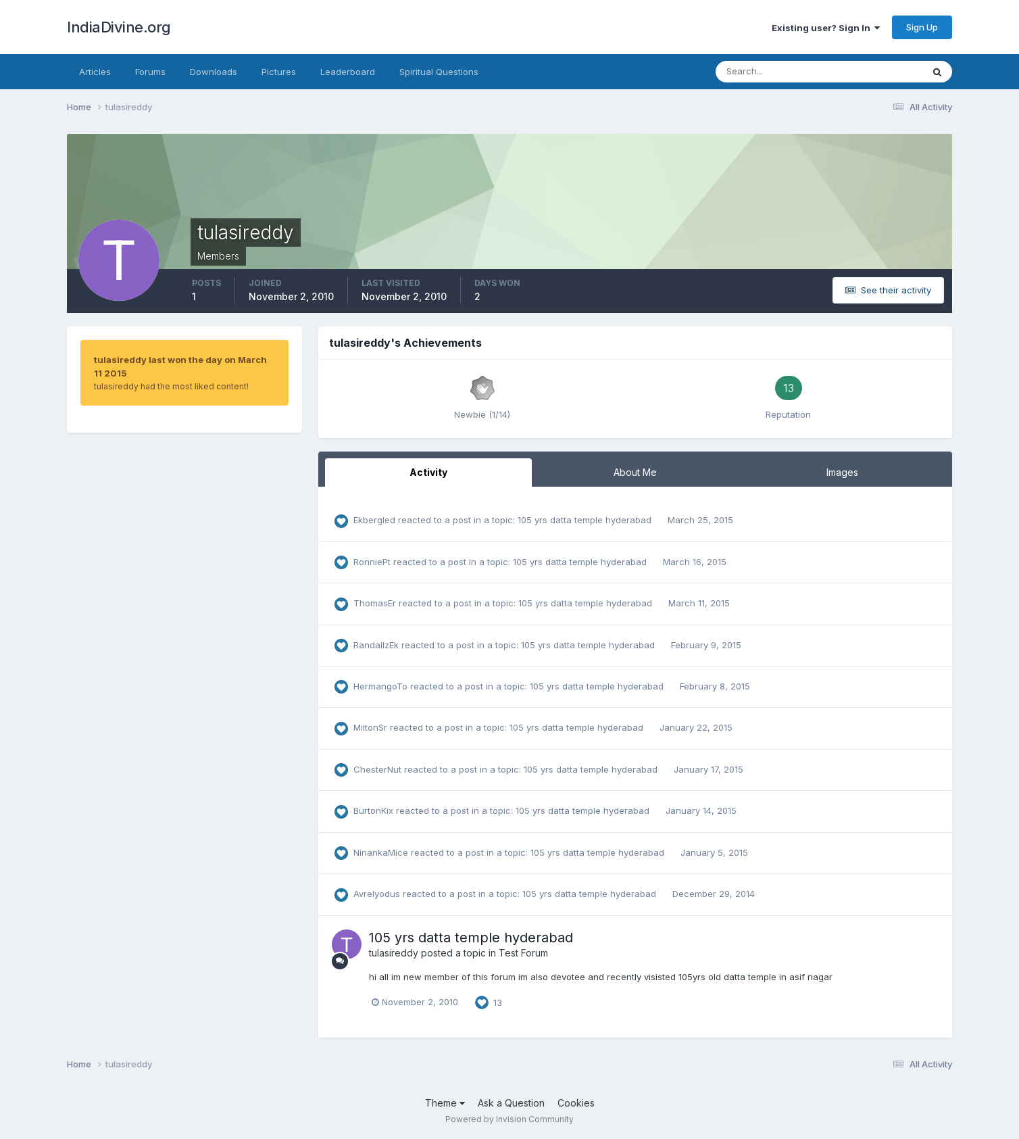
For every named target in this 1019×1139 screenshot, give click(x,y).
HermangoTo (380, 686)
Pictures (279, 71)
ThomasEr (374, 603)
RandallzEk (376, 644)
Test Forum (523, 953)
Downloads (213, 71)
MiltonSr (370, 727)
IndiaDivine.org (119, 27)
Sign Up (922, 27)
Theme (445, 1103)
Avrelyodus (376, 893)
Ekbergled (374, 519)
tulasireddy (393, 953)
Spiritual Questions (438, 71)
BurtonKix (373, 810)
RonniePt (372, 561)
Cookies (576, 1103)
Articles (95, 71)
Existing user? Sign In (826, 27)
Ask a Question (511, 1103)
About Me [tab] (635, 472)
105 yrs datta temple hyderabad (586, 519)
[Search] (775, 71)
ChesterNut (377, 769)
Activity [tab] (428, 472)
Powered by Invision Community (509, 1119)
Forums (150, 71)
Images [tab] (842, 472)
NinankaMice (380, 852)
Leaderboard (347, 71)
